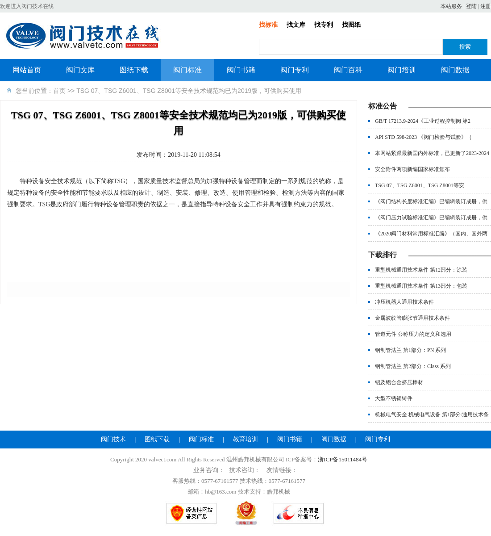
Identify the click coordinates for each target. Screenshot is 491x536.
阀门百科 (348, 70)
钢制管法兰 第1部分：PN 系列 (410, 350)
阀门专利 (294, 70)
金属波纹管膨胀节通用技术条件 (412, 318)
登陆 (471, 6)
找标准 (268, 24)
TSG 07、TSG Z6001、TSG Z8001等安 (419, 185)
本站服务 (451, 6)
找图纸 (351, 24)
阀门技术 (113, 439)
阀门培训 (401, 70)
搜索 (465, 46)
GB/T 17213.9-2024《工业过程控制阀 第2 (422, 121)
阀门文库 (80, 70)
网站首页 (26, 70)
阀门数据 (455, 70)
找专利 (323, 24)
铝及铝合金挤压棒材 (399, 382)
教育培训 (245, 439)
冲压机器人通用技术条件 (404, 302)
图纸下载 (134, 70)
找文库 (296, 24)
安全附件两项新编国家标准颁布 (412, 169)
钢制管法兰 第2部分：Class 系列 (413, 366)
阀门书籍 (241, 70)
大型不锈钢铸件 (393, 398)
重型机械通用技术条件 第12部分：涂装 (421, 270)
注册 (485, 6)
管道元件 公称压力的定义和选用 (413, 334)
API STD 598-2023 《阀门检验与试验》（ (423, 137)
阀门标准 (187, 70)
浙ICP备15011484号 (342, 459)
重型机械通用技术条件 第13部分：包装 (421, 286)
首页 (59, 90)
